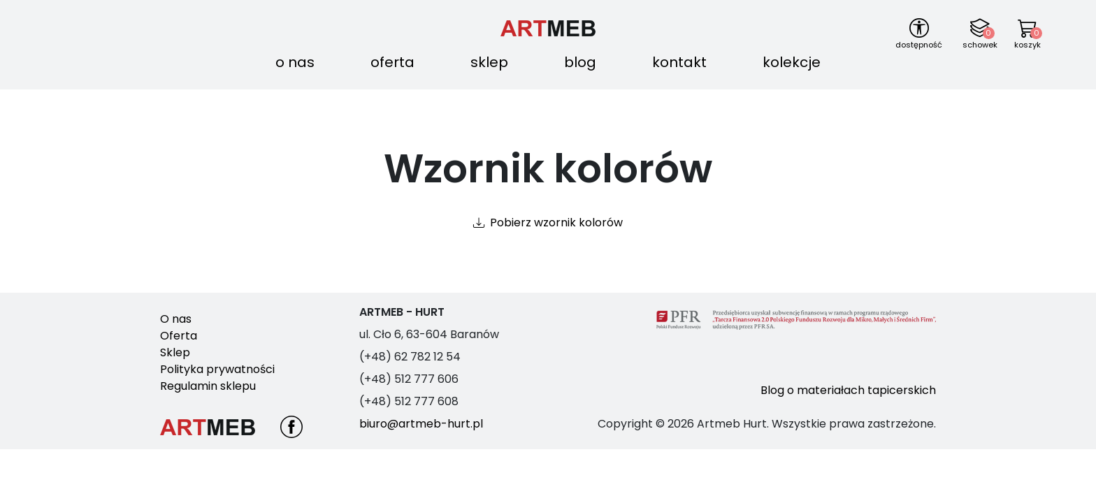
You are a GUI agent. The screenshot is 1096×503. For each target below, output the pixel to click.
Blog (580, 62)
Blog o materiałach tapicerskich (848, 390)
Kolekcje (792, 62)
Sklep (489, 62)
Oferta (392, 62)
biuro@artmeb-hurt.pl (421, 424)
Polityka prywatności (217, 369)
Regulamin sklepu (208, 386)
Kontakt (679, 62)
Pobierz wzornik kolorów (556, 222)
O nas (295, 62)
